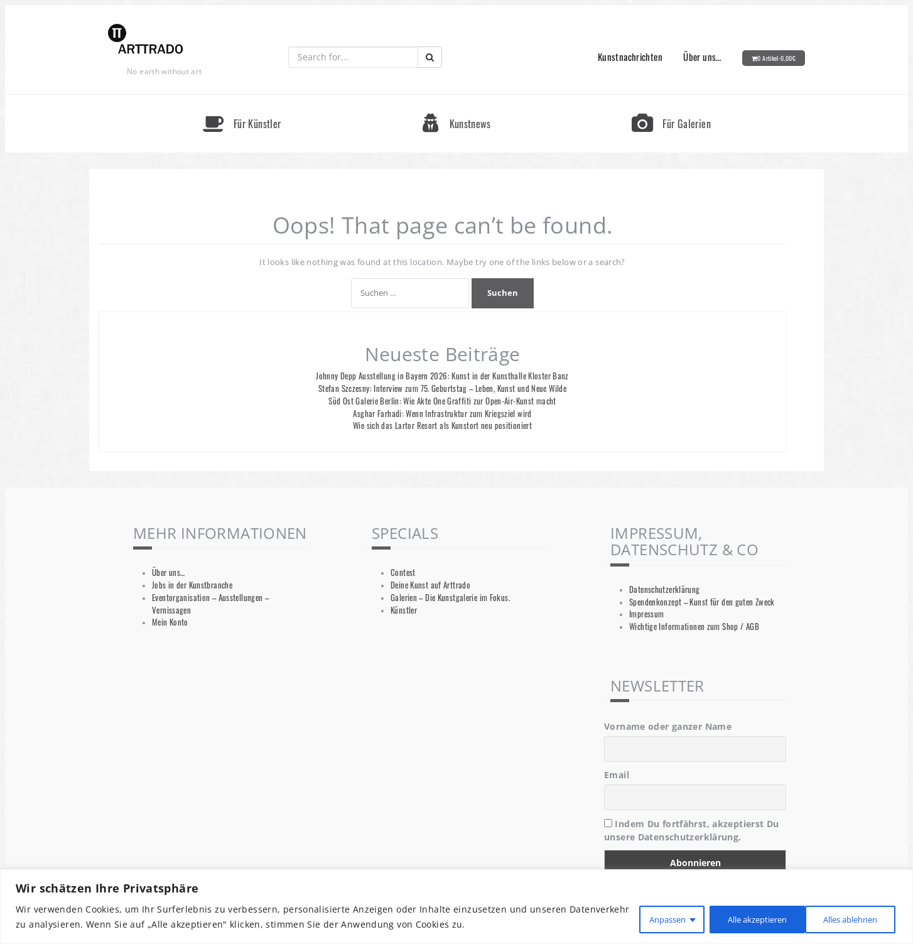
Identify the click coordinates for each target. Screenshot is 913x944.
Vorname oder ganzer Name (668, 726)
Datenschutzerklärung (664, 589)
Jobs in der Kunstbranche (192, 585)
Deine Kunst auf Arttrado (430, 585)
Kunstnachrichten (630, 56)
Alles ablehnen (738, 918)
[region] (456, 907)
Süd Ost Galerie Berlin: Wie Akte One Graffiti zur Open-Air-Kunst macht (442, 401)
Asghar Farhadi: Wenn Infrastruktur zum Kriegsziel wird (442, 414)
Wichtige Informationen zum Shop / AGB (694, 626)
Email (616, 775)
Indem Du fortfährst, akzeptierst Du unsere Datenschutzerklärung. (691, 830)
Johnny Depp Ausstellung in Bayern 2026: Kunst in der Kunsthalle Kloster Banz (442, 376)
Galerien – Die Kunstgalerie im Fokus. (450, 598)
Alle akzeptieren (845, 918)
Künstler (404, 610)
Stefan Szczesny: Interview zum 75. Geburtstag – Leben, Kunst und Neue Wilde (442, 388)
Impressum (646, 614)
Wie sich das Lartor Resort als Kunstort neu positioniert (442, 425)
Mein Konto (170, 622)
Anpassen (644, 918)
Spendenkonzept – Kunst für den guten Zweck (702, 602)
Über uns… (702, 56)
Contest (403, 572)
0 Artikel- (776, 58)
